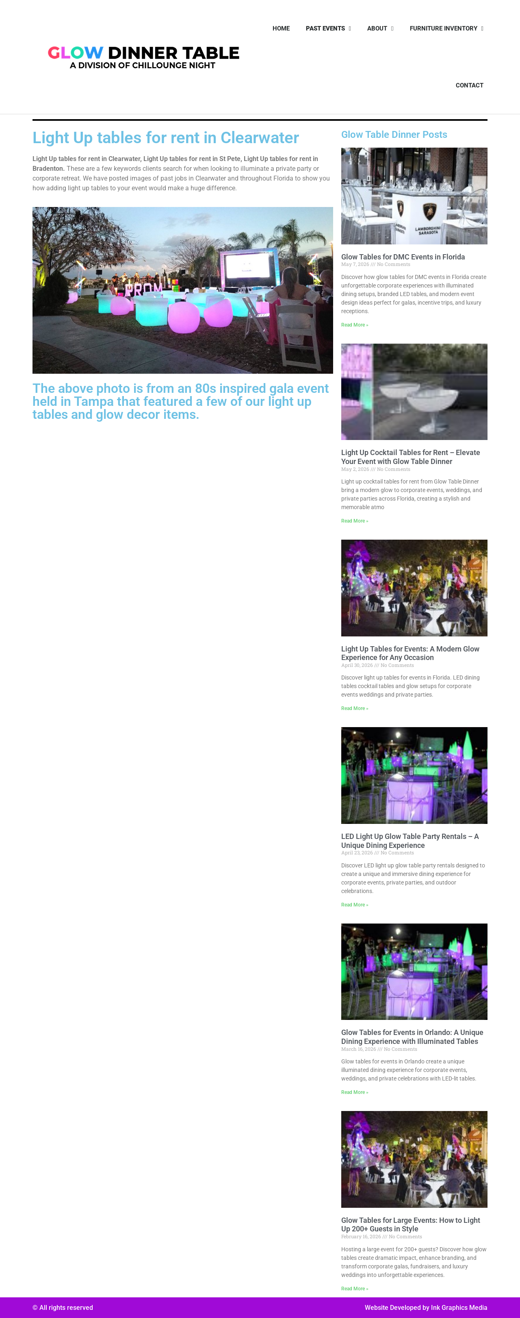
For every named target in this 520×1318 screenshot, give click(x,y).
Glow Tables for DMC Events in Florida (403, 257)
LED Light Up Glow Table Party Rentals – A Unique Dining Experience (410, 841)
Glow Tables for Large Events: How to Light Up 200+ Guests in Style (410, 1224)
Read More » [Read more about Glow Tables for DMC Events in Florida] (354, 325)
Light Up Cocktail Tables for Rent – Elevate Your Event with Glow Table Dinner (410, 457)
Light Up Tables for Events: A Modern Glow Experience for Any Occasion (410, 653)
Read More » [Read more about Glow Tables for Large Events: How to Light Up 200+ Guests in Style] (354, 1289)
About (380, 29)
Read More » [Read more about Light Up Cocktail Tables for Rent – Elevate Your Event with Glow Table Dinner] (354, 521)
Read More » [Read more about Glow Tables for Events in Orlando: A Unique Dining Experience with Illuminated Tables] (354, 1092)
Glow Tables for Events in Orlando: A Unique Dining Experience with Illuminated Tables (412, 1037)
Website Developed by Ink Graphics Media (426, 1307)
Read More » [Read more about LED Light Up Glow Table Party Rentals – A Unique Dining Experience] (354, 905)
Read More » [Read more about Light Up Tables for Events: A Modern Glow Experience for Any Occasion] (354, 708)
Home (281, 28)
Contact (469, 85)
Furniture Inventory (446, 29)
